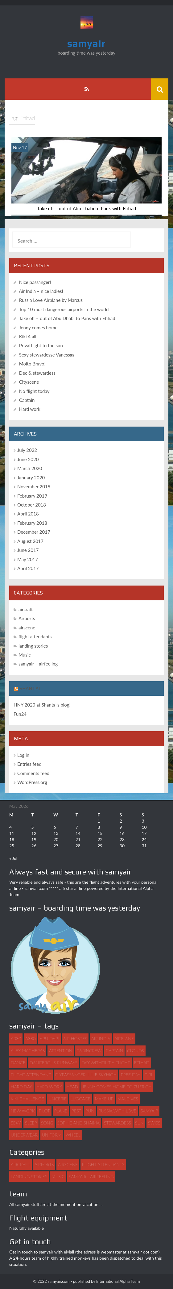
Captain (27, 400)
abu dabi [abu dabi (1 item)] (49, 1038)
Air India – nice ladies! (41, 291)
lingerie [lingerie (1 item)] (57, 1098)
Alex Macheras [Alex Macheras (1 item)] (28, 1050)
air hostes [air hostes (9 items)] (75, 1038)
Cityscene (29, 382)
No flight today (34, 391)
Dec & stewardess (37, 373)
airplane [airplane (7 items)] (124, 1038)
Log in (23, 755)
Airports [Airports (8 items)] (44, 1164)
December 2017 (33, 532)
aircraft (26, 609)
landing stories (33, 646)
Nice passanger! (35, 282)
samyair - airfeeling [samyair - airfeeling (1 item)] (91, 1176)
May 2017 (27, 559)
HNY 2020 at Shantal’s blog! (42, 704)
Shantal (30, 688)
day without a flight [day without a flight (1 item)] (106, 1062)
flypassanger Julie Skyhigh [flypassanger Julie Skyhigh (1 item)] (86, 1074)
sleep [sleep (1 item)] (31, 1122)
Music (25, 654)
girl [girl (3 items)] (148, 1074)
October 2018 (31, 504)
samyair (86, 43)
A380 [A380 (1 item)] (30, 1038)
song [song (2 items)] (47, 1122)
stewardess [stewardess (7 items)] (117, 1122)
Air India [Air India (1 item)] (100, 1038)
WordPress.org (32, 782)
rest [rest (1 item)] (76, 1110)
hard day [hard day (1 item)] (21, 1086)
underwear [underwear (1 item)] (24, 1134)
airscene (27, 627)
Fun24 (20, 714)
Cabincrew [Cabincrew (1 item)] (88, 1050)
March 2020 (29, 468)
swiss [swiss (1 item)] (154, 1122)
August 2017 (30, 541)
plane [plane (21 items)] (60, 1110)
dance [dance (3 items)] (18, 1062)
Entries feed (29, 764)
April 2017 (28, 568)
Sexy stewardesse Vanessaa (47, 354)
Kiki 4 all (27, 336)
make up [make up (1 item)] (104, 1098)
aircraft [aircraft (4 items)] (20, 1164)
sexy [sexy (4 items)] (16, 1122)
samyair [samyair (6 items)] (149, 1110)
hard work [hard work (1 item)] (49, 1086)
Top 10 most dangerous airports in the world (64, 309)
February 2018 (32, 523)
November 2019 (33, 486)
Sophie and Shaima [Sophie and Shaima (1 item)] (78, 1122)
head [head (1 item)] (72, 1086)
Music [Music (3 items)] (58, 1176)
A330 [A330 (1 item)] (16, 1038)
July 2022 (27, 450)
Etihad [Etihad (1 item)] (142, 1062)
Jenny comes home (38, 327)
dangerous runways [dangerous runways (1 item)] (53, 1062)
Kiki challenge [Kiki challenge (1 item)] (27, 1098)
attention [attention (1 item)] (60, 1050)
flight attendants (35, 636)
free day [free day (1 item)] (130, 1074)
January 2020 (31, 477)
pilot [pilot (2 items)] (44, 1110)
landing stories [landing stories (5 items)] (29, 1176)
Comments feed (33, 773)
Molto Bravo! (32, 363)
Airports (27, 618)
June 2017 (28, 550)
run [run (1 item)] (89, 1110)
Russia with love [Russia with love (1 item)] (117, 1110)
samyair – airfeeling (38, 663)
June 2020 (28, 459)
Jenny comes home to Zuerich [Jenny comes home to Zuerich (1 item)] (116, 1086)
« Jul (13, 858)
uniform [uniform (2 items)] (51, 1134)
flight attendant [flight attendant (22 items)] (31, 1074)
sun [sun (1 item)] (139, 1122)
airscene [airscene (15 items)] (68, 1164)
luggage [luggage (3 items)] (81, 1098)
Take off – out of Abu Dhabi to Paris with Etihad (86, 208)
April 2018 (28, 513)
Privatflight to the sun (41, 345)
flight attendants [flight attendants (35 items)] (103, 1164)
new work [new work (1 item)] (23, 1110)
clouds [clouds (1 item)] (135, 1050)
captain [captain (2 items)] (114, 1050)
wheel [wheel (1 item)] (73, 1134)
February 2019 (32, 495)
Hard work (29, 409)
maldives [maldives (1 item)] (127, 1098)
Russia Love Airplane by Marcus (51, 300)
